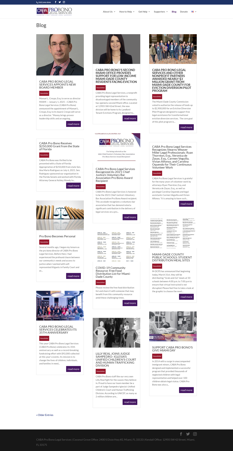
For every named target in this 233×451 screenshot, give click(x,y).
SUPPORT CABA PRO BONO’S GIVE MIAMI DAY (172, 348)
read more (73, 124)
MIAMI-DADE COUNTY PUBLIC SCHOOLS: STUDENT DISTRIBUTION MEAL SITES (172, 257)
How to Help (125, 12)
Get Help (142, 12)
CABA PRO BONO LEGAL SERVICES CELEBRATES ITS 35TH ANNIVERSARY (58, 329)
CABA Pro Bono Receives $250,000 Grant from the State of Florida (59, 146)
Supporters (159, 12)
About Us (108, 12)
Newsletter (44, 93)
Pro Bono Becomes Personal (57, 236)
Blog (174, 12)
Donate (184, 12)
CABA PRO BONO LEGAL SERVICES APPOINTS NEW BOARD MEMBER (57, 84)
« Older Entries (44, 415)
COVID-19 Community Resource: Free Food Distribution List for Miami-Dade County (113, 272)
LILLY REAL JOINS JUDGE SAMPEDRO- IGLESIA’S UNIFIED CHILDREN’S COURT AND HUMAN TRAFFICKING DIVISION (116, 359)
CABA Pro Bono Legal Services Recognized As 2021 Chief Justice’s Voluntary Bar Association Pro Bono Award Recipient (115, 174)
